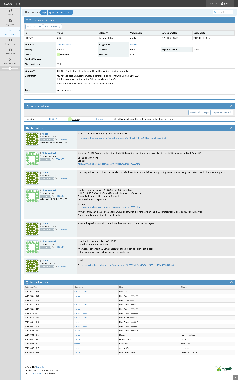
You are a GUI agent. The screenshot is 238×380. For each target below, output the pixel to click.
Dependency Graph (221, 112)
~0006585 (59, 195)
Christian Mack (64, 44)
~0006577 (62, 139)
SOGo (212, 3)
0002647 (53, 118)
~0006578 (59, 159)
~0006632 (59, 246)
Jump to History (52, 26)
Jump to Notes (34, 26)
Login (43, 12)
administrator (37, 373)
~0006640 (62, 266)
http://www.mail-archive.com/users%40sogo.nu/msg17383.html (109, 207)
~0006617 (62, 229)
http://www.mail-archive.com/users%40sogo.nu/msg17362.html (109, 163)
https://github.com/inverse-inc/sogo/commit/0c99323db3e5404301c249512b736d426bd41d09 (128, 265)
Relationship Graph (199, 112)
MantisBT (40, 366)
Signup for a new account (60, 12)
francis (133, 44)
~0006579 (62, 178)
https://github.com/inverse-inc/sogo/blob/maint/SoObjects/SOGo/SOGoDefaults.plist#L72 (122, 137)
